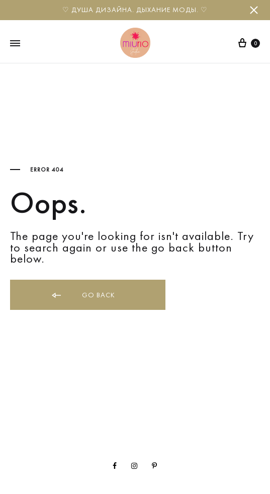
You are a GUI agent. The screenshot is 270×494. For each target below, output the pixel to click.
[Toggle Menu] (15, 43)
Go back (82, 295)
